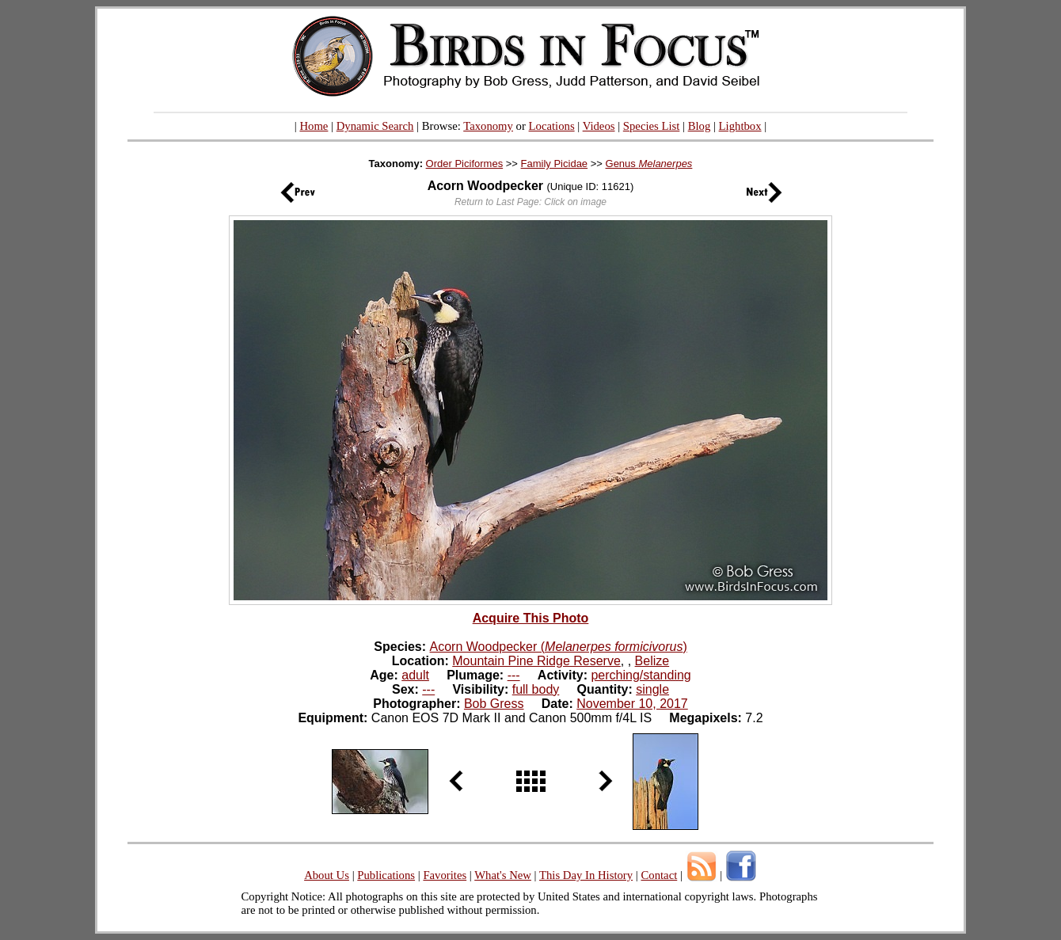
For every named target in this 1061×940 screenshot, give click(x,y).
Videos (599, 126)
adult (415, 675)
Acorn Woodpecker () (558, 646)
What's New (502, 875)
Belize (652, 661)
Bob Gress (494, 703)
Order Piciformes (465, 163)
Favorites (444, 875)
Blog (699, 126)
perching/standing (640, 675)
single (652, 689)
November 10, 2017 (632, 703)
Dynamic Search (375, 126)
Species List (651, 126)
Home (313, 126)
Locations (552, 126)
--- (514, 675)
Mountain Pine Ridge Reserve (536, 661)
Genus (649, 163)
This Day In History (586, 875)
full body (536, 689)
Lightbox (740, 126)
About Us (326, 875)
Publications (386, 875)
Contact (659, 875)
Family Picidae (554, 163)
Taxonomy (488, 126)
